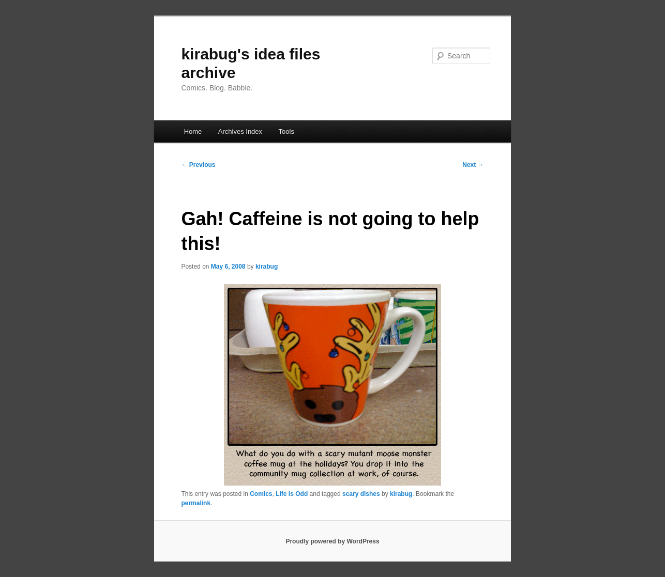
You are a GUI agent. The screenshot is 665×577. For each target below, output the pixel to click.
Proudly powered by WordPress (332, 541)
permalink (195, 503)
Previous (198, 164)
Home (193, 131)
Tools (286, 131)
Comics (261, 493)
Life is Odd (292, 493)
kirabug (266, 266)
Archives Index (240, 131)
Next (472, 164)
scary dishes (361, 493)
